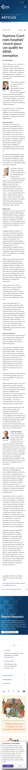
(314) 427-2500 (9, 668)
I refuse (20, 766)
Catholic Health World (6, 22)
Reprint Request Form (10, 632)
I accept (8, 766)
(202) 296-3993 (9, 657)
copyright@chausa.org (9, 585)
